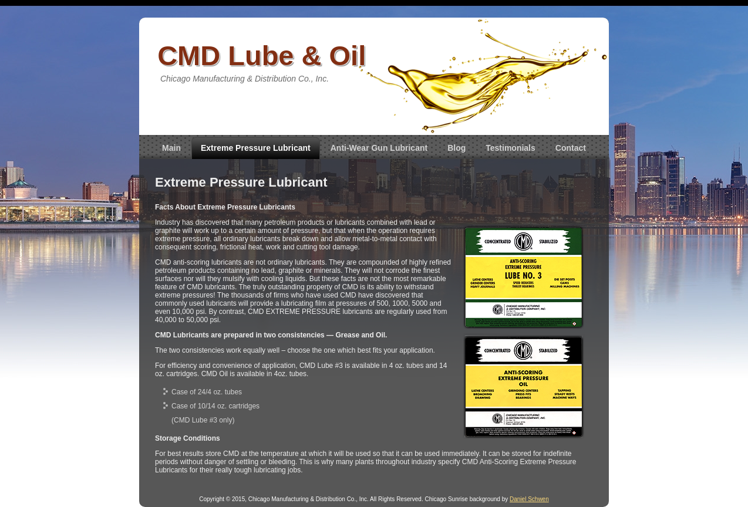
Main (171, 148)
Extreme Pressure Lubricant (256, 148)
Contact (570, 148)
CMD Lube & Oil (261, 55)
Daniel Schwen (529, 499)
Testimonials (510, 148)
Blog (456, 148)
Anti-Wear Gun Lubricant (379, 148)
